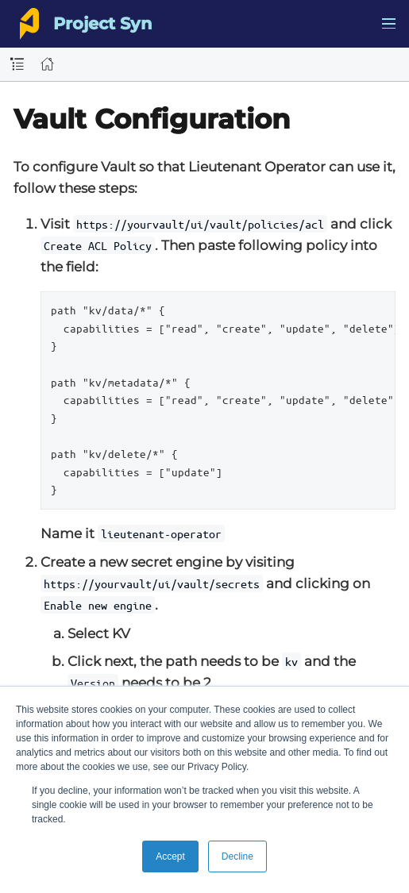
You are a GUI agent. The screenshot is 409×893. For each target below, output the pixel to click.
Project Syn (102, 23)
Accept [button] (170, 856)
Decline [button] (237, 856)
